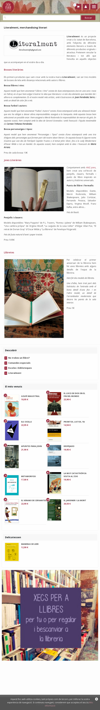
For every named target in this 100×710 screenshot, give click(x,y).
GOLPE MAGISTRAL (30, 396)
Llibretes (9, 252)
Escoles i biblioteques (20, 368)
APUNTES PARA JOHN (31, 446)
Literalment (14, 373)
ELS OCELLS (26, 421)
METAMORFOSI (28, 476)
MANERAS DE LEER (30, 544)
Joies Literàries (12, 160)
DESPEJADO (69, 446)
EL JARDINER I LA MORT (75, 500)
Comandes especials (19, 362)
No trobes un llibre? (19, 357)
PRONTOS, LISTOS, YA (74, 421)
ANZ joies (91, 167)
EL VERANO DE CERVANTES (33, 500)
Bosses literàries (13, 69)
